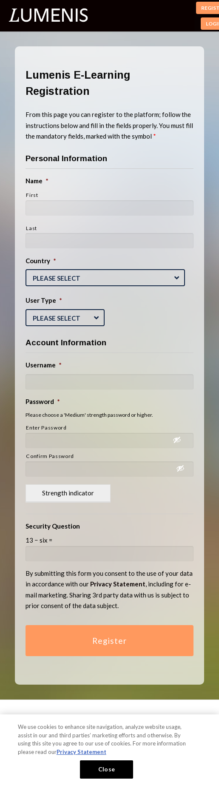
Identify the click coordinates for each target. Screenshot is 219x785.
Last (31, 228)
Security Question (53, 526)
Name (37, 181)
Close (106, 769)
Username (44, 365)
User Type (44, 300)
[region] (109, 749)
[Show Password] (181, 441)
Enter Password (46, 427)
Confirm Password (50, 456)
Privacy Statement (81, 751)
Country (41, 261)
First (32, 195)
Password (43, 401)
